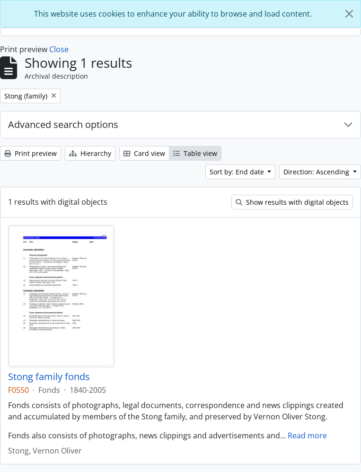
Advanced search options (63, 124)
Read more (307, 435)
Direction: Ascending (317, 171)
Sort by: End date (238, 171)
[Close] (349, 13)
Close (59, 49)
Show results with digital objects (292, 202)
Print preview (30, 153)
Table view (195, 153)
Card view (144, 153)
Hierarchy (90, 153)
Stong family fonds (49, 376)
